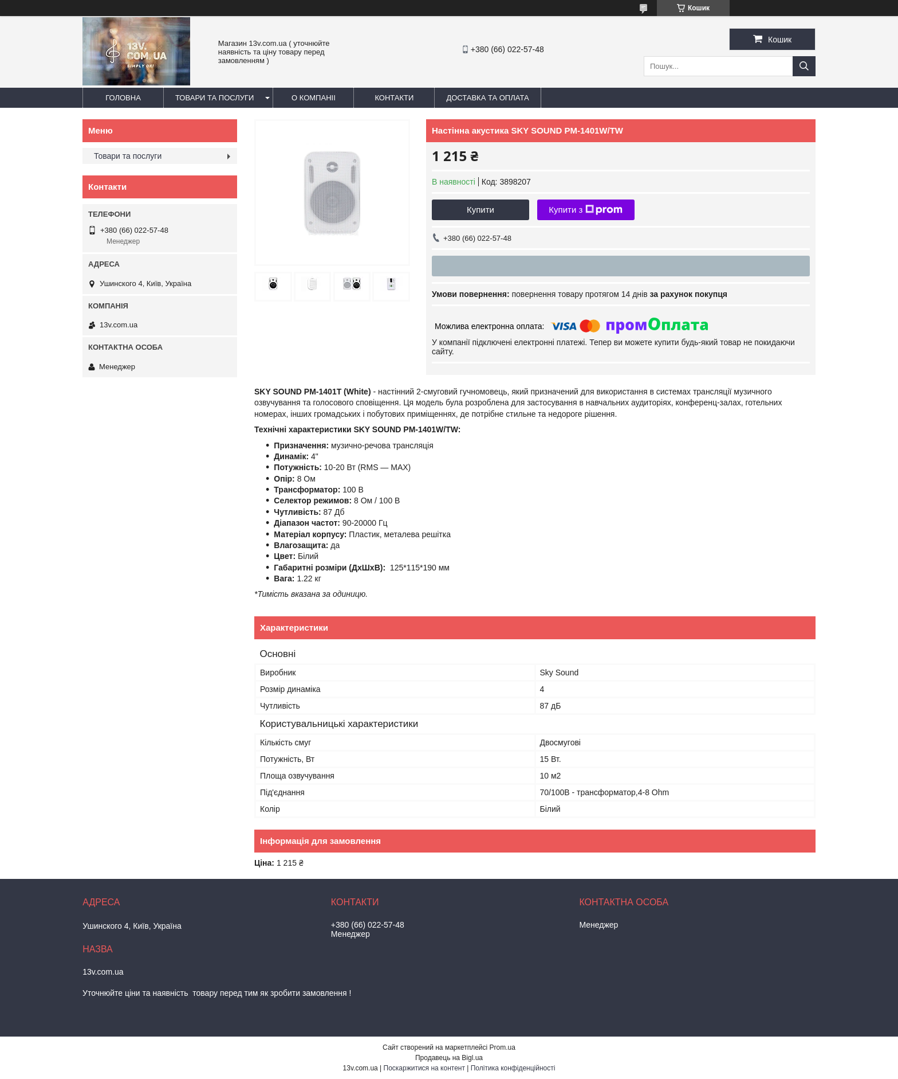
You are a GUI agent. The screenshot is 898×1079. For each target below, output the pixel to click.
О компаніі (314, 97)
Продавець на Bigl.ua (449, 1058)
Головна (123, 97)
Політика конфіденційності (513, 1068)
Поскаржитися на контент (424, 1068)
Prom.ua (502, 1047)
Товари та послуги (214, 97)
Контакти (394, 97)
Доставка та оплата (487, 97)
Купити (480, 209)
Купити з (586, 210)
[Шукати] (804, 66)
